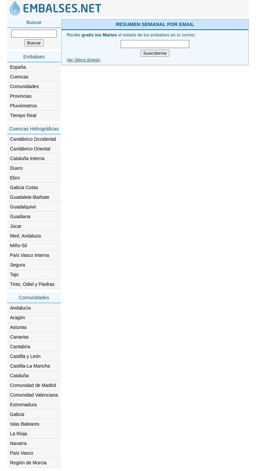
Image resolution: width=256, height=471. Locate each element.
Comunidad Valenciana (34, 395)
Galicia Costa (24, 187)
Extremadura (23, 404)
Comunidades (24, 86)
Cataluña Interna (27, 158)
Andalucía (20, 308)
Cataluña (19, 375)
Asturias (18, 327)
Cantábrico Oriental (30, 148)
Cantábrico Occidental (33, 139)
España (18, 67)
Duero (16, 168)
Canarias (19, 337)
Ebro (15, 177)
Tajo (14, 274)
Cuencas (19, 76)
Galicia (17, 414)
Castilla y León (25, 356)
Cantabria (20, 346)
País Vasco (21, 453)
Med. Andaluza (25, 236)
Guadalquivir (23, 206)
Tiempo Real (23, 115)
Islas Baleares (24, 424)
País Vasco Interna (29, 255)
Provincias (21, 96)
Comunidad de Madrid (33, 385)
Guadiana (20, 216)
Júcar (15, 226)
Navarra (18, 443)
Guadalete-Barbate (29, 197)
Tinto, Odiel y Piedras (32, 284)
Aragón (17, 317)
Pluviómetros (23, 105)
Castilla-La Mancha (30, 366)
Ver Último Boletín (83, 60)
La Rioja (18, 433)
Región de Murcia (28, 462)
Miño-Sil (18, 245)
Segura (17, 265)
